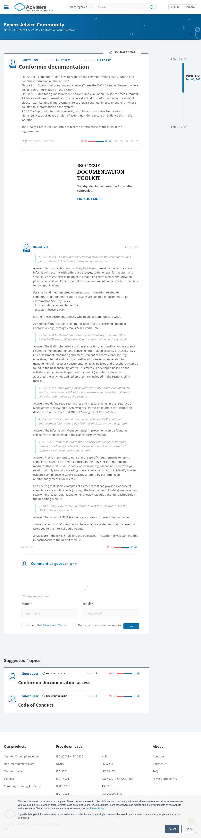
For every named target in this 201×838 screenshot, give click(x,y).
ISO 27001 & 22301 (26, 30)
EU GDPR (107, 760)
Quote (27, 547)
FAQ (155, 768)
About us (158, 753)
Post (131, 626)
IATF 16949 (63, 783)
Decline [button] (189, 829)
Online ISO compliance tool (21, 753)
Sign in (73, 564)
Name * (26, 604)
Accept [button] (172, 829)
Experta (9, 775)
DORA (60, 760)
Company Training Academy (22, 783)
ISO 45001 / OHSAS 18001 (118, 775)
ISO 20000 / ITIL (112, 790)
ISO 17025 (62, 790)
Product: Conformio (41, 141)
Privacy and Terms (54, 625)
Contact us (160, 760)
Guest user (30, 674)
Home (8, 30)
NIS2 (105, 753)
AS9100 (106, 783)
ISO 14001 (62, 775)
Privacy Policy (97, 808)
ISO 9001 (62, 768)
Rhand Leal (40, 247)
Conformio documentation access (58, 681)
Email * (88, 604)
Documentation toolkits (19, 760)
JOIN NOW (189, 7)
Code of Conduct (40, 701)
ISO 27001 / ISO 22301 (70, 753)
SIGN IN (175, 7)
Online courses (14, 768)
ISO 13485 (108, 768)
